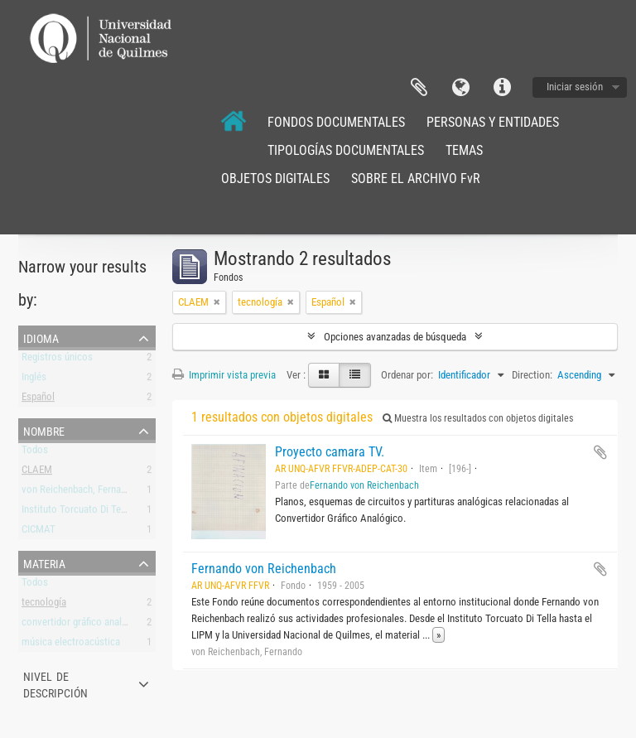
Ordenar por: (407, 375)
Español (38, 399)
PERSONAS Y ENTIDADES (492, 122)
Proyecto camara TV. (329, 452)
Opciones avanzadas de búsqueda (395, 336)
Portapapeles (419, 88)
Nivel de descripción (55, 683)
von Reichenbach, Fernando (79, 492)
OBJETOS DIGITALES (275, 178)
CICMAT (38, 532)
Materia (44, 562)
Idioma (460, 88)
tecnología (44, 605)
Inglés (34, 380)
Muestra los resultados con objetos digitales (478, 418)
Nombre (44, 430)
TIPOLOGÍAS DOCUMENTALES (345, 150)
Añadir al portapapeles (600, 452)
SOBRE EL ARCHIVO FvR (415, 178)
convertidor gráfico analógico (84, 625)
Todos (35, 452)
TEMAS (464, 150)
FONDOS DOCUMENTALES (336, 122)
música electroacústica (71, 645)
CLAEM (37, 472)
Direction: (532, 375)
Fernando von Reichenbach (364, 485)
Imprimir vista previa (224, 375)
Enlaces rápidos (502, 88)
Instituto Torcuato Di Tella (76, 512)
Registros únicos (57, 360)
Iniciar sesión (575, 86)
